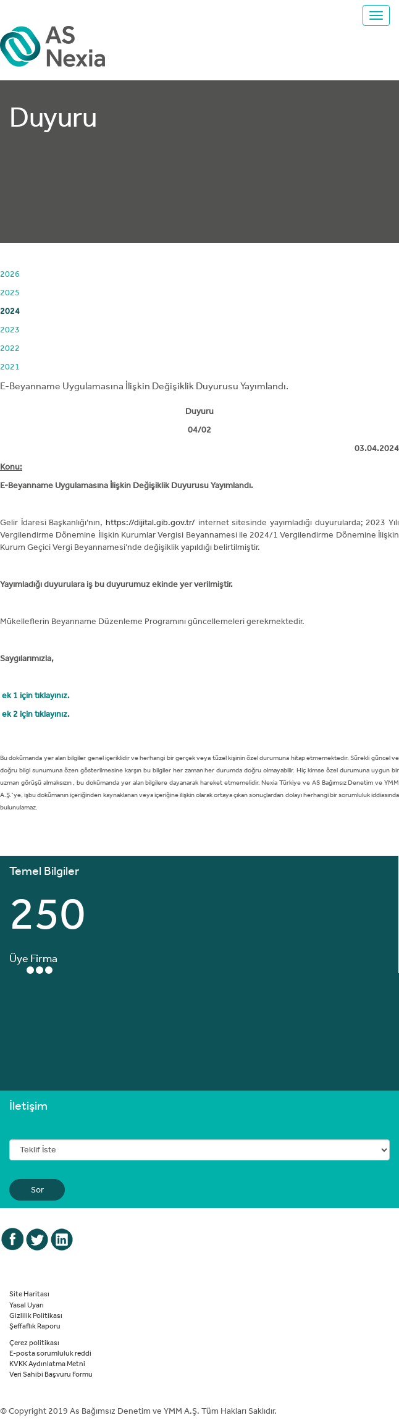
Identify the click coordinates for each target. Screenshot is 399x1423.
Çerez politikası (34, 1342)
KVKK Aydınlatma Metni (47, 1363)
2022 (10, 348)
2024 (10, 311)
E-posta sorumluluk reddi (50, 1352)
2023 (10, 329)
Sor (37, 1189)
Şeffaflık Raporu (35, 1325)
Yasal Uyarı (26, 1304)
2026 (10, 274)
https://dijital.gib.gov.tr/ (150, 522)
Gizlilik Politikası (35, 1315)
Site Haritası (29, 1293)
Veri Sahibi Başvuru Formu (51, 1373)
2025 (10, 292)
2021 (10, 366)
